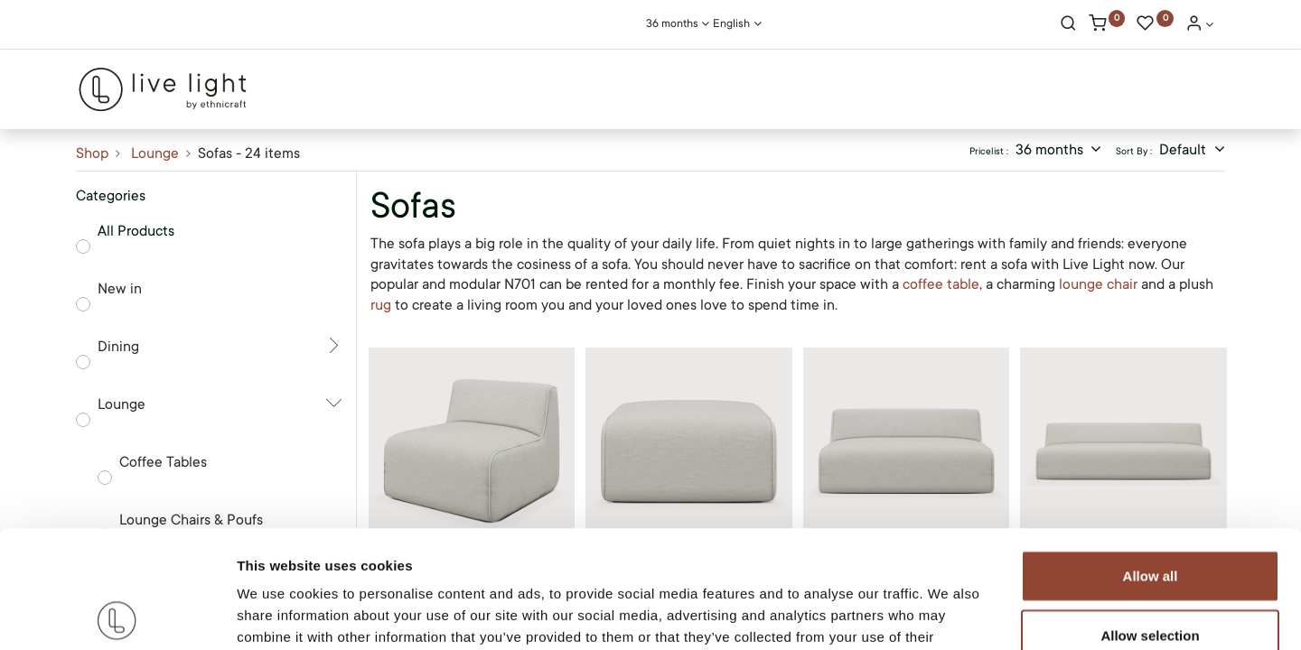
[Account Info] (1199, 25)
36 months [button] (1051, 150)
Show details (948, 614)
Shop (92, 153)
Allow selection (1149, 517)
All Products (136, 231)
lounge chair (1098, 284)
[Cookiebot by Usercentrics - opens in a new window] (117, 614)
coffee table (941, 284)
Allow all (1150, 458)
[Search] (1068, 25)
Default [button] (1184, 150)
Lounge (155, 153)
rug (382, 305)
